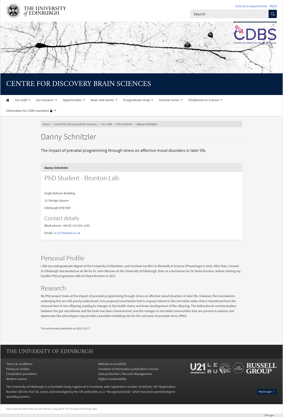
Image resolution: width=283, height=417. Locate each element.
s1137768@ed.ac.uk (66, 233)
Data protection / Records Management (125, 374)
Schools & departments (251, 6)
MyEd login (267, 391)
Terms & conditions (19, 364)
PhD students (124, 124)
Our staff (106, 124)
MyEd (273, 6)
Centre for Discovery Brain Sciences (75, 124)
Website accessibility (112, 364)
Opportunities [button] (72, 100)
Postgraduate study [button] (137, 100)
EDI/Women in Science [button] (204, 100)
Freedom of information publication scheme (128, 369)
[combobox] (229, 14)
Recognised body (118, 392)
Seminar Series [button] (169, 100)
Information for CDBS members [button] (30, 111)
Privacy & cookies (18, 369)
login (270, 415)
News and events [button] (103, 100)
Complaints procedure (21, 374)
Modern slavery (16, 379)
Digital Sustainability (112, 379)
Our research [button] (45, 100)
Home (46, 124)
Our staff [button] (21, 100)
